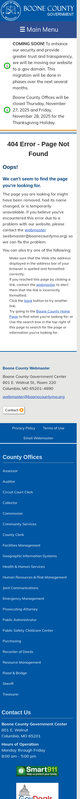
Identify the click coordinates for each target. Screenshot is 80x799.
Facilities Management (21, 545)
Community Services (19, 524)
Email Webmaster (38, 438)
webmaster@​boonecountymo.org (34, 396)
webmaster (35, 229)
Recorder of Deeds (18, 651)
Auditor (9, 481)
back (28, 300)
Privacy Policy (23, 428)
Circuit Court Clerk (18, 492)
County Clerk (13, 534)
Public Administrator (20, 619)
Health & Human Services (24, 566)
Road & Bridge (15, 673)
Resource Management (22, 662)
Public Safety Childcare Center (28, 630)
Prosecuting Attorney (20, 609)
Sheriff (8, 683)
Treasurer (11, 694)
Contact (10, 410)
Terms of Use (53, 428)
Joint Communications (20, 588)
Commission (13, 513)
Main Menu (39, 29)
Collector (10, 502)
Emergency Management (23, 598)
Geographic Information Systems (30, 556)
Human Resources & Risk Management (35, 577)
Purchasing (12, 641)
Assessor (10, 471)
